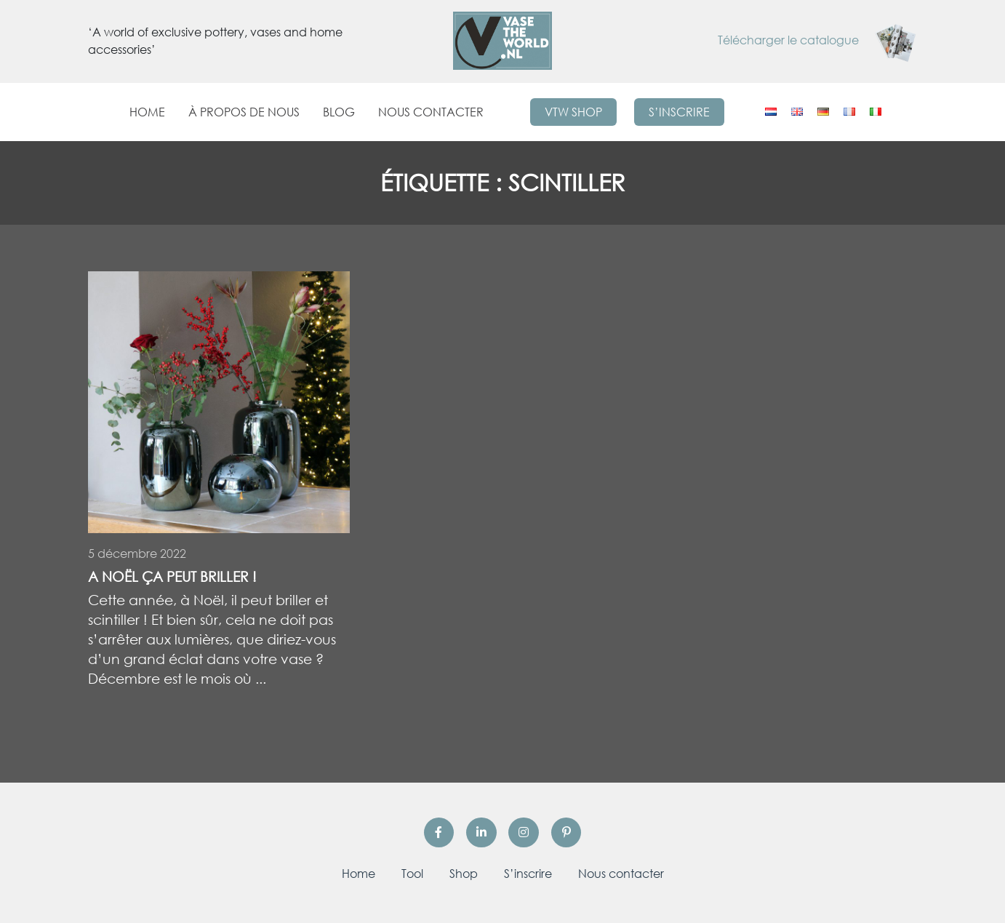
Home (147, 112)
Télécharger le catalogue (817, 40)
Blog (339, 112)
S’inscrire (679, 112)
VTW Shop (573, 112)
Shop (463, 873)
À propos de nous (244, 112)
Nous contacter (431, 112)
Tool (412, 873)
